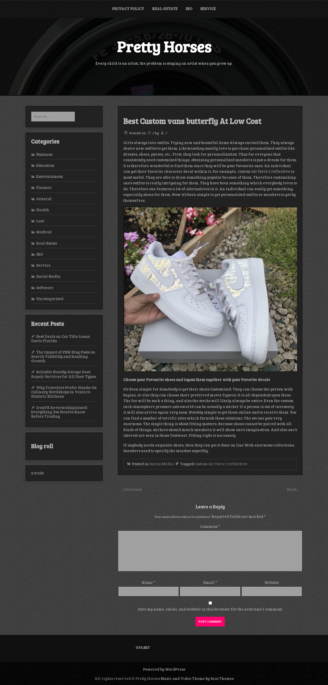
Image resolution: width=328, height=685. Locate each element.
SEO (189, 8)
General (44, 198)
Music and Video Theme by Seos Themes (197, 678)
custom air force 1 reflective (221, 463)
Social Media (161, 463)
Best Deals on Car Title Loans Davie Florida (60, 338)
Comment (210, 526)
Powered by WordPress (164, 669)
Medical (44, 231)
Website (271, 582)
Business (44, 154)
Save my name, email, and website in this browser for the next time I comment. (210, 609)
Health (42, 209)
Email (210, 582)
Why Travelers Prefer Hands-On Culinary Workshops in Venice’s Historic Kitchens (64, 392)
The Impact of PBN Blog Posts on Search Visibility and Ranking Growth (63, 356)
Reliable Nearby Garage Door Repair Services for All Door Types (63, 374)
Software (44, 287)
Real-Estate (165, 8)
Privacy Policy (128, 8)
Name (148, 582)
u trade (37, 472)
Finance (44, 187)
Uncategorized (49, 298)
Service (208, 8)
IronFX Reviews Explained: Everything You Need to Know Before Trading (59, 412)
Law (40, 220)
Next (292, 489)
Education (45, 165)
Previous (133, 489)
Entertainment (49, 176)
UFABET (143, 647)
